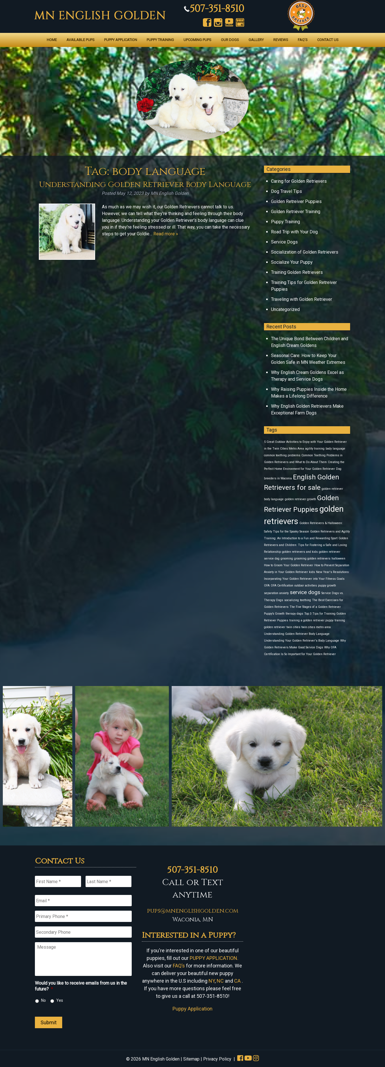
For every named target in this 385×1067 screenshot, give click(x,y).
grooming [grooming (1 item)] (287, 558)
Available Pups (80, 40)
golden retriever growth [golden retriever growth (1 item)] (300, 499)
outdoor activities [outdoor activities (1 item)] (305, 585)
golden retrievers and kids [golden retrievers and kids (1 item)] (300, 552)
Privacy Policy (217, 1059)
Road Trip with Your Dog (294, 231)
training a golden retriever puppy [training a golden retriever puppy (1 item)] (311, 620)
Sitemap (191, 1059)
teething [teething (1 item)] (305, 600)
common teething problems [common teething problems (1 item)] (282, 455)
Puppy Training (160, 40)
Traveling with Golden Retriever (301, 299)
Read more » (165, 233)
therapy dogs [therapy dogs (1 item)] (294, 613)
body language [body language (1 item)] (335, 448)
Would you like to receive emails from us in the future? (81, 986)
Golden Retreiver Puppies (296, 201)
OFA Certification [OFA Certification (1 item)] (282, 585)
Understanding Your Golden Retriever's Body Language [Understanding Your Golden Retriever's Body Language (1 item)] (301, 640)
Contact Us (328, 40)
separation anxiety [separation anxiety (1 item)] (276, 593)
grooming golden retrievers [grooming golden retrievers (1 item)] (312, 558)
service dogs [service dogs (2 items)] (305, 592)
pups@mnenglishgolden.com (192, 911)
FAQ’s (303, 40)
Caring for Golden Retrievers (299, 181)
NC (220, 981)
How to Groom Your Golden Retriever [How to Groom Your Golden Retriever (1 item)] (288, 565)
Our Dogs (230, 40)
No (43, 1000)
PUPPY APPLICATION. (214, 958)
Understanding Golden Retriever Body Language (145, 184)
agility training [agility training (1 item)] (314, 448)
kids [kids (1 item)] (312, 572)
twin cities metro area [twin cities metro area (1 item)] (316, 627)
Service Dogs (284, 242)
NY (212, 981)
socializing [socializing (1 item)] (291, 600)
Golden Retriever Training (295, 211)
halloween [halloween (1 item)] (338, 558)
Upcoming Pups (197, 40)
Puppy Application (120, 40)
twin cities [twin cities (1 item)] (293, 627)
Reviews (280, 40)
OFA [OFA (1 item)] (267, 585)
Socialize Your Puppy (292, 262)
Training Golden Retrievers (297, 272)
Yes (59, 1000)
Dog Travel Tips (286, 191)
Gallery (256, 40)
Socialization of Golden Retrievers (304, 252)
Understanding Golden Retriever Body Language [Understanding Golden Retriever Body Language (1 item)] (297, 634)
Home (52, 40)
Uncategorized (285, 309)
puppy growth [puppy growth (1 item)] (327, 585)
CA (237, 981)
